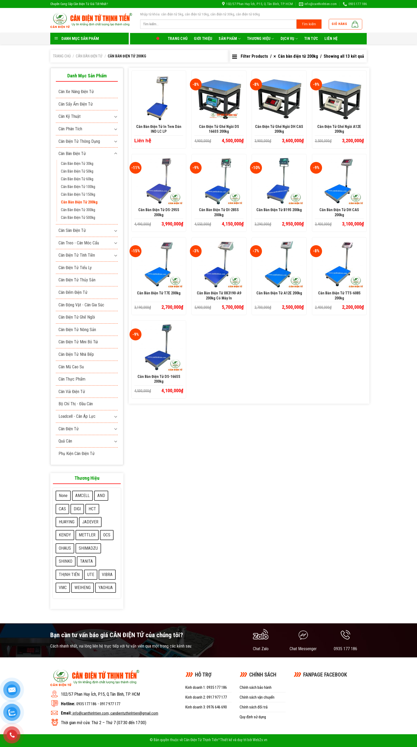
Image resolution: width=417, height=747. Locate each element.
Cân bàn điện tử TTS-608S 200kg (339, 296)
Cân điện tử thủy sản (77, 279)
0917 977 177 (110, 704)
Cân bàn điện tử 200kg (79, 202)
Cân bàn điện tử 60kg (77, 179)
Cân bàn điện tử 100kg (78, 187)
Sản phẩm (230, 38)
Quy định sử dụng (253, 717)
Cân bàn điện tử (89, 56)
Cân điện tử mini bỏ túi (78, 341)
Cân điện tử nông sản (77, 329)
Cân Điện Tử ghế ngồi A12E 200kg (339, 129)
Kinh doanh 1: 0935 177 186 (206, 687)
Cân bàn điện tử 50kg (77, 171)
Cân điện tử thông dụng (79, 141)
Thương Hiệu (260, 38)
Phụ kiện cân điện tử (77, 453)
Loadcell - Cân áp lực (77, 416)
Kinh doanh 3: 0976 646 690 (206, 707)
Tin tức (311, 38)
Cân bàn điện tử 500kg (78, 217)
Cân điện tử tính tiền (77, 255)
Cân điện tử (69, 428)
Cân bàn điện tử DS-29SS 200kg (158, 212)
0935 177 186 (86, 704)
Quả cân (65, 441)
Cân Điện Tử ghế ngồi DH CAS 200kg (279, 129)
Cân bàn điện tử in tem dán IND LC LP (158, 129)
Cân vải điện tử (72, 391)
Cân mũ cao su (71, 366)
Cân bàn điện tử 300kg (78, 210)
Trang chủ (178, 38)
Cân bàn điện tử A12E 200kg (279, 293)
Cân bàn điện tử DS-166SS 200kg (158, 379)
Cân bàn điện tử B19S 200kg (279, 210)
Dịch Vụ (289, 38)
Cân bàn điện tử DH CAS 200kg (339, 212)
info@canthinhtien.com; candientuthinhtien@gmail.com (115, 713)
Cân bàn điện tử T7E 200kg (159, 293)
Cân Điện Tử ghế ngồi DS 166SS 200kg (219, 129)
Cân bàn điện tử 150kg (78, 194)
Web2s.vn (260, 740)
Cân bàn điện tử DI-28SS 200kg (219, 212)
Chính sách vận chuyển (257, 697)
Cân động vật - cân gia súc (81, 304)
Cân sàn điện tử (72, 230)
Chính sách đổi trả (254, 707)
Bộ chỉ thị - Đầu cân (76, 403)
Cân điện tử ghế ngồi (77, 317)
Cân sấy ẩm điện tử (76, 104)
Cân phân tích (70, 128)
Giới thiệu (203, 38)
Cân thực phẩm (72, 379)
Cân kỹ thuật (70, 116)
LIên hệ (330, 38)
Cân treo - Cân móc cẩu (79, 242)
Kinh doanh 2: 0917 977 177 (206, 697)
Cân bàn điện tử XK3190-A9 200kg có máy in (219, 296)
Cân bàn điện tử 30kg (77, 163)
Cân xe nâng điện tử (76, 91)
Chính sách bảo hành (256, 687)
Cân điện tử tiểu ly (75, 267)
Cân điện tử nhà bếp (76, 354)
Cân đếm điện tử (73, 292)
